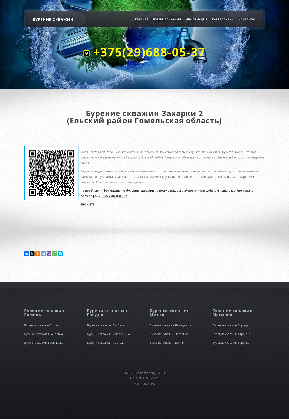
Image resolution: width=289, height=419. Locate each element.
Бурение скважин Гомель (44, 312)
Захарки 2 (182, 113)
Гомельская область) (178, 120)
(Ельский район (101, 120)
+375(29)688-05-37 (147, 52)
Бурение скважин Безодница (170, 325)
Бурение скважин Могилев (232, 312)
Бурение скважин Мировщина (108, 334)
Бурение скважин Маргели (106, 342)
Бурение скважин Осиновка (43, 342)
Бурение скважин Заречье (230, 342)
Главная (141, 19)
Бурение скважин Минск (170, 312)
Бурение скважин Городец (231, 325)
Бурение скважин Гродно (107, 312)
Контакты (246, 19)
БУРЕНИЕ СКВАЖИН (53, 19)
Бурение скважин (167, 19)
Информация (196, 19)
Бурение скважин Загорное (169, 334)
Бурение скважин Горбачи (105, 325)
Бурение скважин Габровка (43, 334)
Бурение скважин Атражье (231, 334)
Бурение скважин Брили (167, 342)
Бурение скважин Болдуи (42, 325)
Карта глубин (223, 19)
